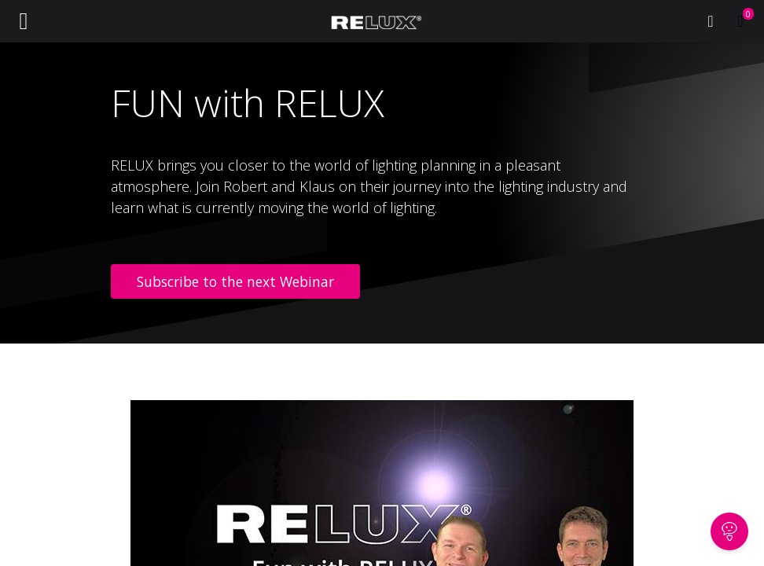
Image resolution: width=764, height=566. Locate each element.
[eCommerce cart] (740, 21)
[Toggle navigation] (23, 21)
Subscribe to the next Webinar (235, 281)
